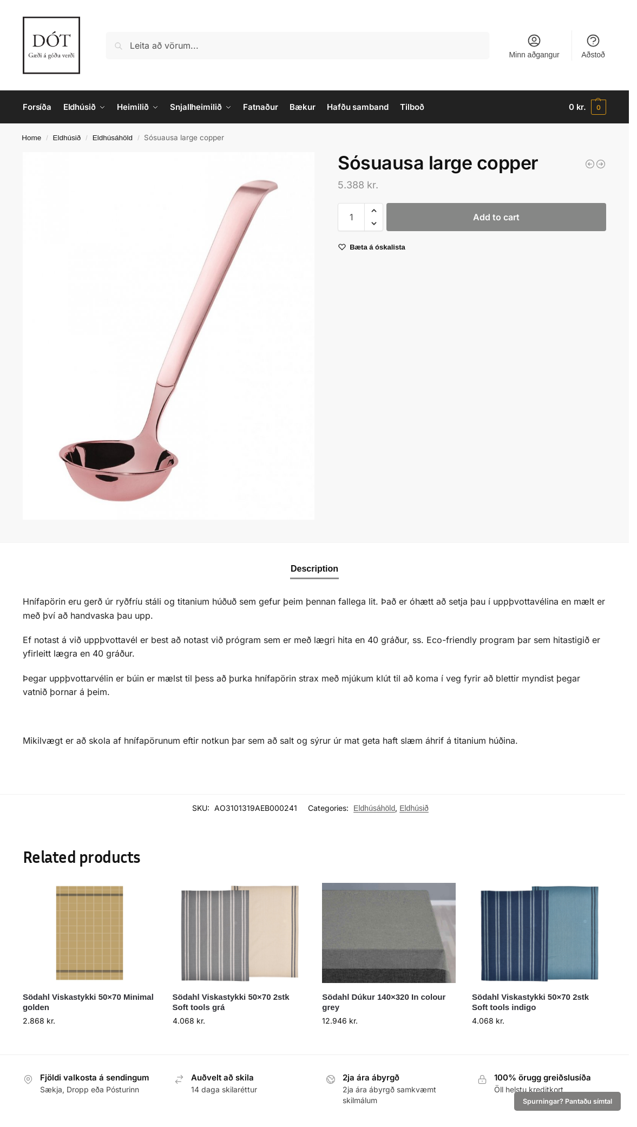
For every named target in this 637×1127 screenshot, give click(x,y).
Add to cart (496, 217)
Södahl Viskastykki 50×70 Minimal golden (88, 1002)
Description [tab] (314, 568)
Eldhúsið (67, 138)
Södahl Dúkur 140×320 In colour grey (383, 1002)
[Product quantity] (351, 217)
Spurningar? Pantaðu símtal (567, 1101)
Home (31, 138)
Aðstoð (593, 46)
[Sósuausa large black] (590, 164)
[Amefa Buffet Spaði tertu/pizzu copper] (600, 164)
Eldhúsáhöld (113, 138)
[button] (587, 107)
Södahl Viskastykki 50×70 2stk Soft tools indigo (530, 1002)
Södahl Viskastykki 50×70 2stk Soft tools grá (231, 1002)
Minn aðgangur (534, 46)
